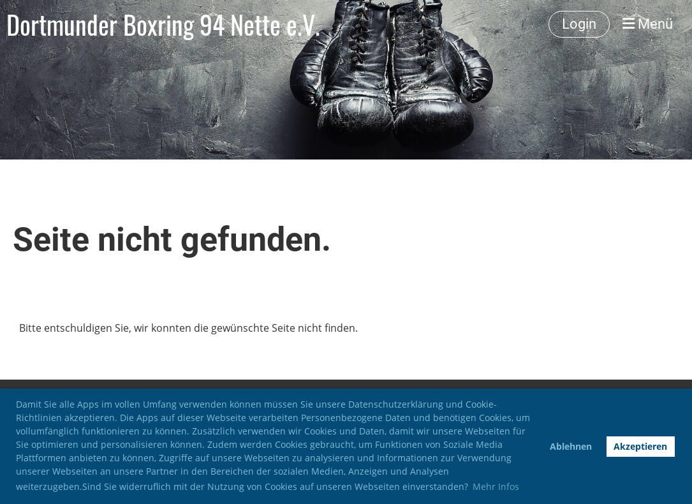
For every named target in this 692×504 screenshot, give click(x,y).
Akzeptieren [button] (640, 446)
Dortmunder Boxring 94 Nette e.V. (163, 24)
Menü (647, 24)
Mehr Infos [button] (496, 486)
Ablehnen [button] (571, 446)
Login (579, 24)
